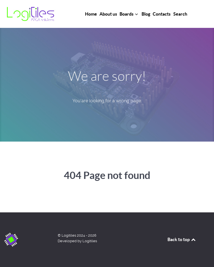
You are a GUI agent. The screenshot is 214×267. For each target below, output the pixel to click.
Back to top (181, 239)
